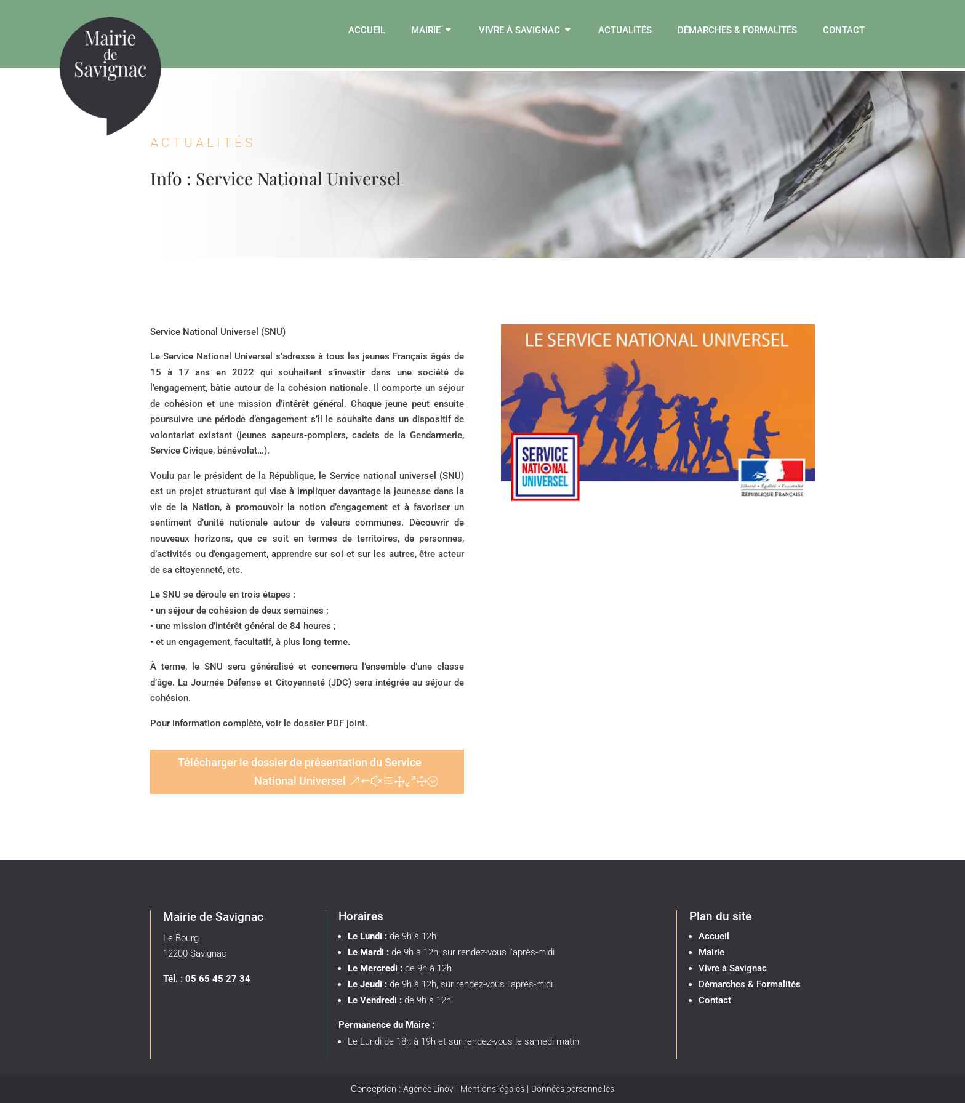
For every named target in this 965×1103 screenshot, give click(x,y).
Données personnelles (572, 1089)
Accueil (366, 31)
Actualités (625, 31)
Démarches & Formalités (737, 31)
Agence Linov (428, 1089)
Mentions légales (492, 1089)
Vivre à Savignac (519, 31)
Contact (844, 31)
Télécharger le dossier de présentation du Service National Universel (300, 772)
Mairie (426, 31)
